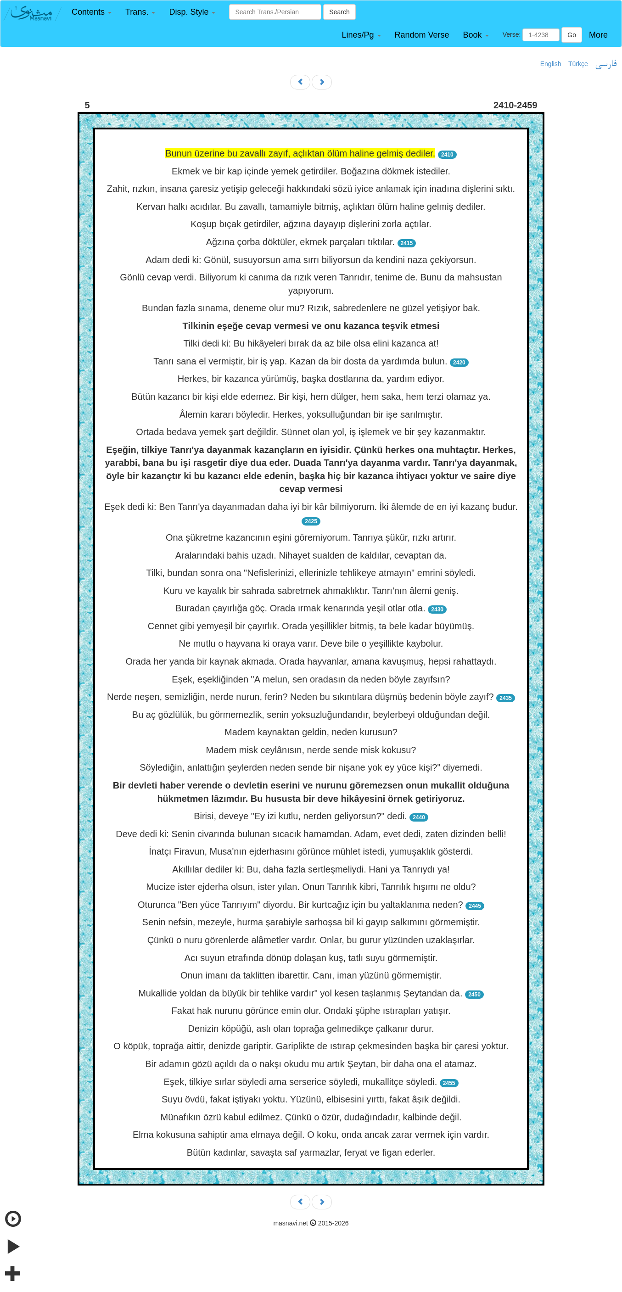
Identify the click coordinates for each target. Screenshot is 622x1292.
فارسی (605, 64)
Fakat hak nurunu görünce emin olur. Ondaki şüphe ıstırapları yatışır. (310, 1011)
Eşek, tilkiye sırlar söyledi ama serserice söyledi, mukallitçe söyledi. (300, 1082)
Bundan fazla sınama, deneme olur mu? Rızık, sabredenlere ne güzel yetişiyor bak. (311, 308)
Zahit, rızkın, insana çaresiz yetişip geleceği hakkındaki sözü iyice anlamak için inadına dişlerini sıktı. (311, 189)
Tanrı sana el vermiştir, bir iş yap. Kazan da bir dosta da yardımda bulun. (300, 361)
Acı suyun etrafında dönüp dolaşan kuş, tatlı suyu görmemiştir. (311, 958)
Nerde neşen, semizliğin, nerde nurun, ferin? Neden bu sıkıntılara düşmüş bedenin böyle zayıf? (300, 697)
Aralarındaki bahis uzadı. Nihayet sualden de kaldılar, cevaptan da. (311, 555)
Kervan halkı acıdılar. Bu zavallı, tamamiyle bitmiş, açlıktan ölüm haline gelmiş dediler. (310, 206)
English (550, 63)
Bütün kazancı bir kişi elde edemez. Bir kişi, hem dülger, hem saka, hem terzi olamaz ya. (311, 397)
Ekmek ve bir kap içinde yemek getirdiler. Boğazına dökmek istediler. (311, 171)
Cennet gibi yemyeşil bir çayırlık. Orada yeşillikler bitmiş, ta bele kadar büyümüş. (311, 626)
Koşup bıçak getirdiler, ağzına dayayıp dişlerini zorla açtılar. (311, 224)
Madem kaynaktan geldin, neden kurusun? (311, 732)
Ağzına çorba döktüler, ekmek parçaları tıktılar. (300, 242)
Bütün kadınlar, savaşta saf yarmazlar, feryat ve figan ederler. (311, 1152)
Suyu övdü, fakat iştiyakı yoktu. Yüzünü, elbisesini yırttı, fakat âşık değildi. (311, 1099)
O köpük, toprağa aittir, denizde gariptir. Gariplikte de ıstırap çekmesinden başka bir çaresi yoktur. (310, 1046)
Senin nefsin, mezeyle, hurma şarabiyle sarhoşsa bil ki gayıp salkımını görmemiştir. (311, 922)
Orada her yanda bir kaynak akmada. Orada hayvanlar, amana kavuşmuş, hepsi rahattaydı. (310, 661)
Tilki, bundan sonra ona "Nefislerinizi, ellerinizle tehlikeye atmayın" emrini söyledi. (311, 573)
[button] (91, 12)
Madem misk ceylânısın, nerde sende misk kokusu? (311, 750)
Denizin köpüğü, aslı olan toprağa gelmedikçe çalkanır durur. (311, 1029)
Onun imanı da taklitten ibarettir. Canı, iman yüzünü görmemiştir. (311, 975)
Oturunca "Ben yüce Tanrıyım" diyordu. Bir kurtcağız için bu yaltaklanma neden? (300, 905)
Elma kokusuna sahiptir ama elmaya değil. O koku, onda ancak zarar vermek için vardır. (311, 1135)
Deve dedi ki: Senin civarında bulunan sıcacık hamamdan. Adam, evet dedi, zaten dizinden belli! (311, 834)
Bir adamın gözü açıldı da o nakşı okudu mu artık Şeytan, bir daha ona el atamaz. (311, 1064)
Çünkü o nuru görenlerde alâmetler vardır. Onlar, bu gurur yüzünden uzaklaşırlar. (311, 940)
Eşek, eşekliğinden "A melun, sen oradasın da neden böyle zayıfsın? (311, 679)
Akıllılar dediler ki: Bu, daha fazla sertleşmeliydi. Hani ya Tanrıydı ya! (310, 869)
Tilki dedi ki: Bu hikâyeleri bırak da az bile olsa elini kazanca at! (310, 343)
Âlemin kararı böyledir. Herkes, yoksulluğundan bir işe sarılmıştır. (311, 414)
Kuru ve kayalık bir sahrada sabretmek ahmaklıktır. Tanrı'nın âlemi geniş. (311, 591)
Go (571, 35)
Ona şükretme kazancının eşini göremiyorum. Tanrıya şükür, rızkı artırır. (311, 537)
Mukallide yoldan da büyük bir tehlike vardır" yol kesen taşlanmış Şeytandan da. (300, 993)
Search (339, 12)
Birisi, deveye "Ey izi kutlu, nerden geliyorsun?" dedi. (300, 816)
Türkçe (578, 63)
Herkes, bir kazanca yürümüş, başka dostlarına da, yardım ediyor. (311, 379)
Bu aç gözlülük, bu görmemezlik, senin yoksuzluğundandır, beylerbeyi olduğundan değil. (311, 715)
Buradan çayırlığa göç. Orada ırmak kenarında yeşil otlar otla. (300, 608)
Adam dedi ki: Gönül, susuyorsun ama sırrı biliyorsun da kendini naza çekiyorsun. (311, 260)
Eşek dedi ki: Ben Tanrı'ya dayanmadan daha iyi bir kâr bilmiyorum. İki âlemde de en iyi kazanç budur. (311, 507)
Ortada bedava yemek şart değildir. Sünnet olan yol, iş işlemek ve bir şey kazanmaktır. (311, 432)
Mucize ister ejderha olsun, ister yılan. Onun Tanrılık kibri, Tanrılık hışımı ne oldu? (311, 887)
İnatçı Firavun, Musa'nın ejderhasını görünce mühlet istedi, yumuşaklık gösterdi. (311, 851)
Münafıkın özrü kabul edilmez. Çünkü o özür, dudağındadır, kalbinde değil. (311, 1117)
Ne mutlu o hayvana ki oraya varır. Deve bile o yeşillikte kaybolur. (311, 643)
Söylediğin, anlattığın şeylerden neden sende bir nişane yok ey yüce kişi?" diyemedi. (311, 767)
